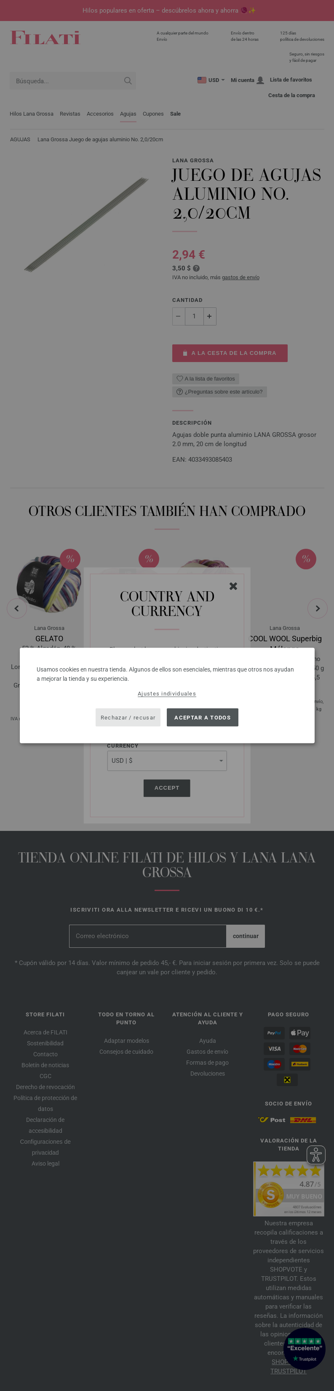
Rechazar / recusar (128, 717)
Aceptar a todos (202, 717)
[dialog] (167, 695)
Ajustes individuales (167, 693)
